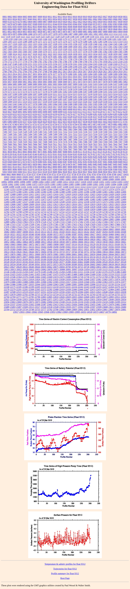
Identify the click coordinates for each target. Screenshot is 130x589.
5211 (55, 94)
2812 (60, 72)
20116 (74, 257)
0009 (40, 16)
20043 (105, 254)
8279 (100, 159)
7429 (45, 139)
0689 (110, 26)
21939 (80, 282)
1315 (125, 41)
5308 (5, 102)
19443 (56, 249)
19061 (123, 242)
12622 (111, 204)
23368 (37, 304)
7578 (70, 142)
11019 (89, 182)
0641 (45, 26)
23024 (86, 299)
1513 (30, 49)
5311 (20, 102)
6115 (85, 112)
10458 (80, 177)
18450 (105, 234)
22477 (105, 289)
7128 (24, 132)
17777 (117, 227)
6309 (50, 117)
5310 (15, 102)
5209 (45, 94)
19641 (25, 252)
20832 (99, 267)
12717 (56, 212)
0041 (35, 19)
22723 (50, 294)
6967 (100, 127)
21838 (62, 279)
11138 (124, 187)
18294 (105, 232)
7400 (125, 137)
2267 (85, 67)
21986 (13, 284)
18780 (62, 239)
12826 (43, 219)
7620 (90, 144)
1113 (110, 34)
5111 (5, 87)
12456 (99, 197)
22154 (117, 284)
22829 (68, 297)
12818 (117, 217)
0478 (10, 24)
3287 (105, 74)
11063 (16, 184)
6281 (95, 114)
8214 (15, 159)
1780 (35, 61)
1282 (95, 41)
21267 (31, 272)
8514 (24, 167)
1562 (5, 51)
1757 (65, 59)
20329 (13, 262)
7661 (25, 147)
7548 (115, 139)
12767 (105, 214)
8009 (100, 149)
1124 (37, 36)
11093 (107, 184)
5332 (115, 102)
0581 (105, 24)
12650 (37, 209)
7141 (45, 132)
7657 (15, 147)
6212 (120, 112)
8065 (25, 152)
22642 (111, 292)
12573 (99, 202)
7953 (60, 149)
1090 (85, 34)
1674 (30, 56)
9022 (105, 167)
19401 (25, 249)
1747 (15, 59)
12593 (117, 202)
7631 (100, 144)
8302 (120, 159)
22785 (31, 297)
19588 (105, 249)
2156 (55, 64)
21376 (105, 272)
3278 (60, 74)
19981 (56, 254)
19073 (37, 244)
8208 (110, 157)
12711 (31, 212)
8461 (40, 164)
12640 (99, 207)
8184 (20, 157)
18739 (25, 239)
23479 (111, 304)
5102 (90, 84)
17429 (93, 224)
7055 (10, 129)
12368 (74, 189)
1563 (10, 51)
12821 (13, 219)
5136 (120, 87)
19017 (93, 242)
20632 (25, 267)
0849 (125, 29)
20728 (86, 267)
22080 (68, 284)
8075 (40, 152)
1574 (65, 51)
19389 (13, 249)
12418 (68, 194)
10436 (25, 177)
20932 (31, 269)
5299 (85, 99)
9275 (80, 169)
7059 (15, 129)
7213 (80, 134)
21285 (43, 272)
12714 (43, 212)
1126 (47, 36)
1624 (60, 54)
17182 (80, 222)
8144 (25, 154)
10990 (117, 179)
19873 (123, 252)
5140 (15, 89)
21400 (123, 272)
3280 (70, 74)
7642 (115, 144)
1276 (65, 41)
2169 (115, 64)
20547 (25, 264)
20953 (37, 269)
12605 (6, 204)
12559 (93, 202)
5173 (20, 92)
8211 (125, 157)
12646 (13, 209)
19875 (6, 254)
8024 (115, 149)
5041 (70, 79)
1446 (60, 46)
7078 (45, 129)
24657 (102, 312)
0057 (70, 19)
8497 (120, 164)
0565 (70, 24)
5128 (85, 87)
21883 (19, 282)
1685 (75, 56)
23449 (80, 304)
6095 (40, 112)
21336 (86, 272)
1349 (10, 46)
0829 (65, 29)
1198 (99, 39)
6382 (60, 119)
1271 (40, 41)
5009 (40, 77)
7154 (75, 132)
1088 (75, 34)
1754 (50, 59)
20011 (86, 254)
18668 (99, 237)
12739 (6, 214)
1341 (100, 44)
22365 (37, 289)
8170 (90, 154)
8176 (115, 154)
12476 (56, 199)
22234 (74, 287)
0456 (110, 21)
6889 (25, 127)
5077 (100, 82)
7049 (5, 129)
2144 (120, 61)
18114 (43, 232)
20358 (50, 262)
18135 (49, 232)
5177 (40, 92)
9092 (125, 167)
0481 (20, 24)
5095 (65, 84)
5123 (59, 87)
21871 (111, 279)
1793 (95, 61)
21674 (56, 277)
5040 (65, 79)
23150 (80, 302)
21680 (68, 277)
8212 (5, 159)
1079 (60, 34)
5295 (75, 99)
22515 (19, 292)
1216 (20, 41)
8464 (45, 164)
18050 (93, 229)
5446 (10, 109)
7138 (30, 132)
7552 (125, 139)
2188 (65, 67)
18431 (99, 234)
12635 (68, 207)
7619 (85, 144)
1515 (40, 49)
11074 (40, 184)
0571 (100, 24)
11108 (65, 187)
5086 (20, 84)
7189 (55, 134)
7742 (100, 147)
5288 (70, 99)
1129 (62, 36)
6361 (40, 119)
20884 (123, 267)
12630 (37, 207)
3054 (40, 74)
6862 (85, 124)
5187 (85, 92)
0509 (40, 24)
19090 (56, 244)
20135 (99, 257)
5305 (115, 99)
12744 (25, 214)
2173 (10, 67)
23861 (105, 309)
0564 (65, 24)
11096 (119, 184)
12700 (117, 209)
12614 (62, 204)
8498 (125, 164)
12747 (37, 214)
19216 (31, 247)
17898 (19, 229)
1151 (97, 36)
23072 (31, 302)
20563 (43, 264)
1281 (90, 41)
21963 (105, 282)
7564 (35, 142)
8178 (120, 154)
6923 (80, 127)
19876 (13, 254)
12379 (13, 192)
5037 (50, 79)
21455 (37, 274)
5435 (120, 107)
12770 (123, 214)
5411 (25, 107)
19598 (111, 249)
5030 (15, 79)
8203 (85, 157)
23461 (99, 304)
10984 (80, 179)
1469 (95, 46)
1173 (79, 39)
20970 (50, 269)
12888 (123, 219)
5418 (60, 107)
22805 (50, 297)
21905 (56, 282)
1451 (80, 46)
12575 (105, 202)
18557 (31, 237)
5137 (125, 87)
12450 (62, 197)
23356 (25, 304)
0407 (45, 21)
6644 (115, 122)
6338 (100, 117)
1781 (40, 61)
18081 (123, 229)
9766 (109, 174)
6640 (95, 122)
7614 (70, 144)
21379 (111, 272)
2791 (15, 72)
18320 (6, 234)
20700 (68, 267)
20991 (68, 269)
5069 (65, 82)
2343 (50, 69)
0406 (40, 21)
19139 (99, 244)
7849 (25, 149)
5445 (5, 109)
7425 (35, 139)
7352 (75, 137)
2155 (50, 64)
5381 (45, 104)
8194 (50, 157)
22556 (62, 292)
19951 (31, 254)
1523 (80, 49)
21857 (92, 279)
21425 (13, 274)
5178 (45, 92)
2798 (45, 72)
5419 (65, 107)
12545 (56, 202)
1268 (30, 41)
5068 (60, 82)
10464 (105, 177)
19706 (50, 252)
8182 (10, 157)
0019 (85, 16)
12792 (111, 217)
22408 (56, 289)
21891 (37, 282)
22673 (6, 294)
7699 (85, 147)
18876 (31, 242)
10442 (43, 177)
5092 (50, 84)
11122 (112, 187)
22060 (50, 284)
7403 (5, 139)
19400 (19, 249)
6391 (70, 119)
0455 (105, 21)
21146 (6, 272)
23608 (105, 307)
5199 (20, 94)
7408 (15, 139)
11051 (101, 182)
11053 (107, 182)
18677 (105, 237)
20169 (25, 259)
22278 (6, 289)
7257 (25, 137)
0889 (110, 31)
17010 (19, 222)
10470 (111, 177)
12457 (105, 197)
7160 (105, 132)
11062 (10, 184)
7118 (20, 132)
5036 (45, 79)
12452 (74, 197)
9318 (45, 172)
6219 (5, 114)
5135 (115, 87)
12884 (105, 219)
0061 (90, 19)
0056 (65, 19)
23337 (13, 304)
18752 (31, 239)
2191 (80, 67)
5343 (10, 104)
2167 (105, 64)
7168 (10, 134)
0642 (50, 26)
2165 (95, 64)
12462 (13, 199)
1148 (82, 36)
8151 (45, 154)
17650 (80, 227)
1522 (75, 49)
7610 (50, 144)
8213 (10, 159)
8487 (110, 164)
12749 (50, 214)
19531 (86, 249)
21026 (80, 269)
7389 (110, 137)
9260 (55, 169)
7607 (40, 144)
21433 (19, 274)
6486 (10, 122)
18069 (117, 229)
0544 (55, 24)
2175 (20, 67)
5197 (10, 94)
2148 (15, 64)
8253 (80, 159)
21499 (93, 274)
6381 (55, 119)
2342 (45, 69)
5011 (50, 77)
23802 (62, 309)
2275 (125, 67)
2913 (10, 74)
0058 (75, 19)
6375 (50, 119)
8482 (90, 164)
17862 (6, 229)
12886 (117, 219)
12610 (37, 204)
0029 (115, 16)
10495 (31, 179)
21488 (74, 274)
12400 (99, 192)
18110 (37, 232)
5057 (10, 82)
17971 (43, 229)
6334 (80, 117)
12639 (93, 207)
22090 (80, 284)
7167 (5, 134)
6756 (55, 124)
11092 (101, 184)
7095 (110, 129)
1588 (10, 54)
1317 (10, 44)
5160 (80, 89)
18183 (68, 232)
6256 (60, 114)
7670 (50, 147)
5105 (105, 84)
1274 (55, 41)
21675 (62, 277)
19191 (13, 247)
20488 (86, 262)
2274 (120, 67)
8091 (70, 152)
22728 (68, 294)
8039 (125, 149)
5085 (15, 84)
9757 (69, 174)
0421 (70, 21)
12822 (19, 219)
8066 (30, 152)
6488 (15, 122)
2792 (20, 72)
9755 (64, 174)
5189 (95, 92)
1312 (110, 41)
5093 (55, 84)
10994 (10, 182)
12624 (123, 204)
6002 (60, 109)
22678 (13, 294)
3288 (110, 74)
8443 (10, 164)
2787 (120, 69)
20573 (56, 264)
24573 (96, 312)
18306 (117, 232)
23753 (37, 309)
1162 (25, 39)
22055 (43, 284)
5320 (55, 102)
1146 (72, 36)
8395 (95, 162)
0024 (95, 16)
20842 (111, 267)
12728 (92, 212)
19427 (43, 249)
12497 (19, 202)
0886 (95, 31)
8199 (70, 157)
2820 (100, 72)
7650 (5, 147)
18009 (56, 229)
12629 (31, 207)
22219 (62, 287)
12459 (117, 197)
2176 (25, 67)
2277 (10, 69)
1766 (110, 59)
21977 (123, 282)
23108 (62, 302)
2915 (20, 74)
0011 (50, 16)
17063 (25, 222)
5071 (70, 82)
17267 (111, 222)
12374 (111, 189)
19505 (74, 249)
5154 (50, 89)
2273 (115, 67)
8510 (15, 167)
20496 (99, 262)
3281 (75, 74)
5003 (10, 77)
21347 (92, 272)
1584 (115, 51)
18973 (68, 242)
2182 (50, 67)
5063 (35, 82)
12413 (43, 194)
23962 (59, 312)
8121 (90, 152)
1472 (100, 46)
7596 (115, 142)
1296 (105, 41)
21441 (31, 274)
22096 (93, 284)
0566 (75, 24)
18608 (62, 237)
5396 (100, 104)
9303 (5, 172)
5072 (75, 82)
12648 (25, 209)
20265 (93, 259)
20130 (80, 257)
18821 (99, 239)
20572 (50, 264)
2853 (110, 72)
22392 (50, 289)
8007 (95, 149)
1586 (125, 51)
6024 (120, 109)
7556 (10, 142)
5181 (60, 92)
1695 (120, 56)
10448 (56, 177)
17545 (37, 227)
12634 (62, 207)
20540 (19, 264)
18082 (6, 232)
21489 (80, 274)
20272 (105, 259)
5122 (54, 87)
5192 (110, 92)
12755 (80, 214)
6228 (45, 114)
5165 (105, 89)
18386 (68, 234)
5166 (110, 89)
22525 (31, 292)
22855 (93, 297)
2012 (110, 61)
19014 (86, 242)
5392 (90, 104)
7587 (90, 142)
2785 (110, 69)
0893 (115, 31)
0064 (105, 19)
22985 (74, 299)
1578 (85, 51)
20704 (74, 267)
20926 (25, 269)
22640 (105, 292)
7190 (60, 134)
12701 (123, 209)
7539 (95, 139)
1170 (65, 39)
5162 (90, 89)
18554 (25, 237)
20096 (43, 257)
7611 (55, 144)
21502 (105, 274)
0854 (20, 31)
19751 (86, 252)
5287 (65, 99)
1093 (100, 34)
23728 (19, 309)
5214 (70, 94)
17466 (117, 224)
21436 (25, 274)
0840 (115, 29)
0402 (24, 21)
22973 (62, 299)
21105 (99, 269)
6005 (65, 109)
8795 (35, 167)
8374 (25, 162)
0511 (50, 24)
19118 (80, 244)
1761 (85, 59)
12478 (68, 199)
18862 (19, 242)
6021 (105, 109)
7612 (60, 144)
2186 (55, 67)
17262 (99, 222)
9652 (110, 172)
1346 (120, 44)
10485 (6, 179)
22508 (13, 292)
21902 (50, 282)
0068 (125, 19)
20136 (105, 257)
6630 (50, 122)
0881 (85, 31)
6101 (65, 112)
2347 (70, 69)
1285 (100, 41)
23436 (74, 304)
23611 (111, 307)
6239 (55, 114)
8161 (55, 154)
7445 (50, 139)
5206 (30, 94)
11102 (29, 187)
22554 (50, 292)
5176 (35, 92)
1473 (105, 46)
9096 (15, 169)
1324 (40, 44)
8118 (85, 152)
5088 (30, 84)
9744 (38, 174)
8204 (90, 157)
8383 (55, 162)
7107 (10, 132)
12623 (117, 204)
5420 (70, 107)
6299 (125, 114)
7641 (110, 144)
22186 (25, 287)
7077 (40, 129)
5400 (120, 104)
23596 (86, 307)
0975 (15, 34)
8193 (45, 157)
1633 (90, 54)
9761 (84, 174)
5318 (45, 102)
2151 (30, 64)
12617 (80, 204)
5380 (40, 104)
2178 (30, 67)
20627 (13, 267)
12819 (123, 217)
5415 (45, 107)
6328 (70, 117)
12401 (105, 192)
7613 (65, 144)
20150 (13, 259)
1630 (75, 54)
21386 (117, 272)
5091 (45, 84)
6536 (20, 122)
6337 (95, 117)
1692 (105, 56)
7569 (50, 142)
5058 (15, 82)
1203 (124, 39)
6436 (115, 119)
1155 (117, 36)
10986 (93, 179)
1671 (15, 56)
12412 (37, 194)
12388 (62, 192)
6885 (10, 127)
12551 (74, 202)
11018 (83, 182)
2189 (70, 67)
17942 (37, 229)
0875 (60, 31)
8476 (70, 164)
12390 (68, 192)
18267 (92, 232)
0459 (125, 21)
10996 (22, 182)
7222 (115, 134)
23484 (123, 304)
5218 (90, 94)
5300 (90, 99)
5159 (75, 89)
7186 (40, 134)
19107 (68, 244)
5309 (10, 102)
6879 (110, 124)
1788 (75, 61)
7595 (110, 142)
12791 (105, 217)
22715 (37, 294)
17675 (86, 227)
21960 (99, 282)
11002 (41, 182)
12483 (99, 199)
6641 (100, 122)
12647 (19, 209)
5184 (75, 92)
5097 (70, 84)
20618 (111, 264)
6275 (65, 114)
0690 (115, 26)
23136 (74, 302)
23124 (68, 302)
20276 (111, 259)
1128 (57, 36)
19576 (93, 249)
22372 (43, 289)
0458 (120, 21)
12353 (13, 189)
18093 (13, 232)
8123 (95, 152)
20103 (50, 257)
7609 (45, 144)
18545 (19, 237)
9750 (48, 174)
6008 (70, 109)
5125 (69, 87)
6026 (5, 112)
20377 (62, 262)
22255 (99, 287)
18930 (56, 242)
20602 (93, 264)
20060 (13, 257)
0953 (5, 34)
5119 (39, 87)
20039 (92, 254)
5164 (100, 89)
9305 (15, 172)
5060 (20, 82)
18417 (93, 234)
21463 (43, 274)
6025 (125, 109)
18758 (37, 239)
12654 (62, 209)
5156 (60, 89)
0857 (35, 31)
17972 (50, 229)
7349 (70, 137)
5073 (80, 82)
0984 (20, 34)
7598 (125, 142)
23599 (99, 307)
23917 (16, 312)
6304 (25, 117)
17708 (93, 227)
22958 (37, 299)
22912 (117, 297)
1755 (55, 59)
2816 (80, 72)
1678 (45, 56)
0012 (55, 16)
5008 (35, 77)
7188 (50, 134)
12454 (86, 197)
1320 (20, 44)
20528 (123, 262)
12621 (105, 204)
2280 (25, 69)
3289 (115, 74)
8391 (75, 162)
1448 (65, 46)
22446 (80, 289)
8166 (80, 154)
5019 (90, 77)
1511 (20, 49)
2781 (90, 69)
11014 (71, 182)
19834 (105, 252)
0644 (60, 26)
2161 (75, 64)
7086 (85, 129)
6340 (110, 117)
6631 (55, 122)
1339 (90, 44)
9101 (25, 169)
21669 (50, 277)
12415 (49, 194)
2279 (20, 69)
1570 (45, 51)
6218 (125, 112)
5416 (50, 107)
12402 (111, 192)
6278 (80, 114)
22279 (13, 289)
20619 (117, 264)
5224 (115, 94)
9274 (75, 169)
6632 (60, 122)
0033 (10, 19)
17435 (99, 224)
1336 (75, 44)
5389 (75, 104)
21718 (80, 277)
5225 (120, 94)
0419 (60, 21)
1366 (45, 46)
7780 (105, 147)
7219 (100, 134)
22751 (105, 294)
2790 (10, 72)
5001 (125, 74)
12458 (111, 197)
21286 (50, 272)
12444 (25, 197)
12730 (105, 212)
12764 (99, 214)
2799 (50, 72)
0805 (15, 29)
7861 (40, 149)
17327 (19, 224)
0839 (110, 29)
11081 (53, 184)
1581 (100, 51)
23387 (43, 304)
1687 (85, 56)
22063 (56, 284)
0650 (85, 26)
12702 (6, 212)
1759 (75, 59)
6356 (15, 119)
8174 (105, 154)
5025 (115, 77)
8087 (60, 152)
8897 (65, 167)
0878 (75, 31)
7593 (100, 142)
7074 (35, 129)
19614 (6, 252)
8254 (85, 159)
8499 (5, 167)
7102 (125, 129)
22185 (19, 287)
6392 (75, 119)
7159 (100, 132)
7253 (15, 137)
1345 (115, 44)
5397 (105, 104)
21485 (68, 274)
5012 (55, 77)
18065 (111, 229)
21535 (6, 277)
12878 (68, 219)
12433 (13, 197)
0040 (30, 19)
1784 (55, 61)
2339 (30, 69)
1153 (107, 36)
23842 (80, 309)
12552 (80, 202)
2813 (65, 72)
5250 (120, 97)
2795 (30, 72)
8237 (55, 159)
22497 (6, 292)
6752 (35, 124)
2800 (55, 72)
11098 (5, 187)
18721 (6, 239)
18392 (80, 234)
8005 (90, 149)
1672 (20, 56)
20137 (111, 257)
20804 (93, 267)
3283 (85, 74)
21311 (80, 272)
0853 (15, 31)
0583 (115, 24)
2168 (110, 64)
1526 (95, 49)
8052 (15, 152)
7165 (120, 132)
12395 (80, 192)
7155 (80, 132)
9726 (28, 174)
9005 (85, 167)
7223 (120, 134)
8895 (60, 167)
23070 (25, 302)
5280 (35, 99)
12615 (68, 204)
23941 (28, 312)
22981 (68, 299)
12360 (25, 189)
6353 (125, 117)
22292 (25, 289)
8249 (70, 159)
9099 (20, 169)
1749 (25, 59)
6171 (105, 112)
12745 (31, 214)
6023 (115, 109)
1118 (8, 36)
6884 (5, 127)
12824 (31, 219)
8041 (5, 152)
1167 (50, 39)
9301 (120, 169)
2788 (125, 69)
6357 (20, 119)
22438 (68, 289)
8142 (15, 154)
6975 (120, 127)
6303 (20, 117)
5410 (20, 107)
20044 (111, 254)
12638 (86, 207)
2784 (105, 69)
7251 (5, 137)
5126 (74, 87)
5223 (110, 94)
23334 (6, 304)
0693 (5, 29)
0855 (25, 31)
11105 (47, 187)
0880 (80, 31)
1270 (35, 41)
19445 (62, 249)
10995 (16, 182)
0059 (80, 19)
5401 (125, 104)
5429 (105, 107)
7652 (10, 147)
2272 (110, 67)
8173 (100, 154)
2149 (20, 64)
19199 (19, 247)
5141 (20, 89)
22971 (50, 299)
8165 (75, 154)
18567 (37, 237)
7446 (55, 139)
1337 (80, 44)
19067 (25, 244)
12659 (93, 209)
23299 (117, 302)
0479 (15, 24)
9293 (100, 169)
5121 (49, 87)
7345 (65, 137)
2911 (125, 72)
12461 (6, 199)
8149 (40, 154)
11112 (83, 187)
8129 (115, 152)
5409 (15, 107)
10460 (86, 177)
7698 (80, 147)
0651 (90, 26)
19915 (25, 254)
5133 (105, 87)
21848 (86, 279)
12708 (19, 212)
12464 (19, 199)
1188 (89, 39)
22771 (19, 297)
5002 (5, 77)
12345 (6, 189)
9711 (24, 174)
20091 (37, 257)
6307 (40, 117)
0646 (70, 26)
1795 (100, 61)
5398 (110, 104)
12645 (6, 209)
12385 (50, 192)
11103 (35, 187)
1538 (125, 49)
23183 (86, 302)
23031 (93, 299)
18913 (43, 242)
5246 (100, 97)
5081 (120, 82)
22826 (62, 297)
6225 (30, 114)
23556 (62, 307)
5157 (65, 89)
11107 (59, 187)
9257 (50, 169)
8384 (60, 162)
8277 (95, 159)
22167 (123, 284)
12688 (99, 209)
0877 (70, 31)
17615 (74, 227)
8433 (125, 162)
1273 (50, 41)
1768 (120, 59)
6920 (65, 127)
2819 (95, 72)
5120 (44, 87)
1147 (77, 36)
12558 (86, 202)
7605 (30, 144)
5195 (125, 92)
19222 (37, 247)
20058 (6, 257)
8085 (55, 152)
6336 (90, 117)
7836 (10, 149)
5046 (85, 79)
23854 (99, 309)
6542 (30, 122)
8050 (10, 152)
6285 (115, 114)
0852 (10, 31)
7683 (70, 147)
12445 (31, 197)
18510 (13, 237)
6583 (35, 122)
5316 (35, 102)
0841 (120, 29)
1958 (105, 61)
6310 (55, 117)
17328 (25, 224)
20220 (56, 259)
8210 (120, 157)
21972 (111, 282)
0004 (20, 16)
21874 (117, 279)
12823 (25, 219)
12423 (92, 194)
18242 (86, 232)
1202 (119, 39)
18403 (86, 234)
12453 (80, 197)
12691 (105, 209)
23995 (77, 312)
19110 (74, 244)
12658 (86, 209)
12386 (56, 192)
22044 (37, 284)
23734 (25, 309)
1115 (120, 34)
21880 (13, 282)
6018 (90, 109)
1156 (122, 36)
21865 (105, 279)
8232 (50, 159)
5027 (125, 77)
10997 (29, 182)
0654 (100, 26)
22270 (117, 287)
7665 (35, 147)
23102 (56, 302)
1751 (35, 59)
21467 (50, 274)
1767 (115, 59)
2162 (80, 64)
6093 (30, 112)
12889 (6, 222)
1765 (105, 59)
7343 (60, 137)
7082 (65, 129)
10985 (86, 179)
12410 (25, 194)
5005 (20, 77)
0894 (120, 31)
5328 (95, 102)
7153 (70, 132)
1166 (45, 39)
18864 (25, 242)
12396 (86, 192)
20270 (99, 259)
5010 (45, 77)
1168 (55, 39)
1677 (40, 56)
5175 (30, 92)
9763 (94, 174)
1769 (125, 59)
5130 (90, 87)
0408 (50, 21)
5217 (85, 94)
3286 (100, 74)
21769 (105, 277)
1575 (70, 51)
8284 (110, 159)
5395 (95, 104)
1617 (30, 54)
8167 (85, 154)
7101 (120, 129)
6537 (25, 122)
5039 (60, 79)
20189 (43, 259)
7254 (20, 137)
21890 (31, 282)
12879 (74, 219)
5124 (64, 87)
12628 (25, 207)
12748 (43, 214)
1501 (110, 46)
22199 (31, 287)
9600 (55, 172)
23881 (123, 309)
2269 (95, 67)
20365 (56, 262)
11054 (113, 182)
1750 (30, 59)
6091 (20, 112)
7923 (50, 149)
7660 (20, 147)
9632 (75, 172)
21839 (68, 279)
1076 (45, 34)
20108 (56, 257)
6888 (20, 127)
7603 (20, 144)
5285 (60, 99)
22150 (111, 284)
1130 (67, 36)
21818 (31, 279)
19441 (50, 249)
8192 (40, 157)
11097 (125, 184)
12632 (50, 207)
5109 (125, 84)
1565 (20, 51)
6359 (30, 119)
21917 (68, 282)
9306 (20, 172)
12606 (13, 204)
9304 (10, 172)
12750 (56, 214)
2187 (60, 67)
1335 (70, 44)
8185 (25, 157)
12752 (68, 214)
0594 (20, 26)
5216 (80, 94)
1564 (15, 51)
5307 (125, 99)
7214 (85, 134)
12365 (56, 189)
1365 (40, 46)
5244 (90, 97)
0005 (25, 16)
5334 (125, 102)
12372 (99, 189)
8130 (120, 152)
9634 (80, 172)
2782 (95, 69)
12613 (56, 204)
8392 (80, 162)
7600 (10, 144)
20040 (99, 254)
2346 (65, 69)
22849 (86, 297)
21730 (86, 277)
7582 (75, 142)
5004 (15, 77)
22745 (99, 294)
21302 (74, 272)
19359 (117, 247)
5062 (30, 82)
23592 (80, 307)
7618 (80, 144)
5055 (125, 79)
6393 (80, 119)
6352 (120, 117)
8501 (10, 167)
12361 (31, 189)
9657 (120, 172)
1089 (80, 34)
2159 (70, 64)
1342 (105, 44)
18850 (123, 239)
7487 (70, 139)
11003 (47, 182)
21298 (68, 272)
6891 (30, 127)
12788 (93, 217)
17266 (105, 222)
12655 (68, 209)
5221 (100, 94)
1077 (50, 34)
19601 (117, 249)
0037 (25, 19)
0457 (115, 21)
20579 (62, 264)
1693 (110, 56)
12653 (56, 209)
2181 (45, 67)
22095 (86, 284)
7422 (30, 139)
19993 (62, 254)
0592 (10, 26)
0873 (50, 31)
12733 (111, 212)
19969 (37, 254)
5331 (110, 102)
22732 (74, 294)
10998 (35, 182)
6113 (80, 112)
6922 (75, 127)
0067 (120, 19)
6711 (120, 122)
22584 (80, 292)
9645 (95, 172)
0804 (10, 29)
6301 (10, 117)
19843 (111, 252)
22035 (31, 284)
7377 (85, 137)
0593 (15, 26)
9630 (65, 172)
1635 (100, 54)
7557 (15, 142)
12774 (13, 217)
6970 (110, 127)
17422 (80, 224)
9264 (60, 169)
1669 (5, 56)
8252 (75, 159)
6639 (90, 122)
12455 (93, 197)
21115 (105, 269)
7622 (95, 144)
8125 (100, 152)
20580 (68, 264)
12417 (62, 194)
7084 (75, 129)
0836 (100, 29)
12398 (93, 192)
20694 (62, 267)
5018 (85, 77)
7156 (85, 132)
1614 (15, 54)
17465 (111, 224)
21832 (49, 279)
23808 (68, 309)
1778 (25, 61)
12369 (80, 189)
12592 (111, 202)
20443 (74, 262)
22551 (43, 292)
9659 (125, 172)
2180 (40, 67)
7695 (75, 147)
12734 (117, 212)
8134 (125, 152)
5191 (105, 92)
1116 (125, 34)
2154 (45, 64)
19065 (13, 244)
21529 (123, 274)
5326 (85, 102)
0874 (55, 31)
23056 (6, 302)
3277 (55, 74)
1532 (100, 49)
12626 (13, 207)
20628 (19, 267)
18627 (68, 237)
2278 (15, 69)
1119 (13, 36)
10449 (62, 177)
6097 (50, 112)
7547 (110, 139)
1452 (85, 46)
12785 (74, 217)
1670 (10, 56)
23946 (46, 312)
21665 (43, 277)
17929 (31, 229)
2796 (35, 72)
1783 (50, 61)
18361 (43, 234)
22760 (6, 297)
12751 (62, 214)
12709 (25, 212)
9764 (99, 174)
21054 (87, 269)
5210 (50, 94)
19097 (62, 244)
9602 (60, 172)
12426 (105, 194)
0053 (50, 19)
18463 (117, 234)
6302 (15, 117)
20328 (6, 262)
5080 (115, 82)
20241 (74, 259)
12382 (31, 192)
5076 (95, 82)
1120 (18, 36)
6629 (45, 122)
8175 (110, 154)
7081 (60, 129)
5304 (110, 99)
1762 (90, 59)
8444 (15, 164)
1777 (20, 61)
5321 (60, 102)
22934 (13, 299)
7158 (95, 132)
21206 (13, 272)
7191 (65, 134)
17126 (43, 222)
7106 (5, 132)
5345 (15, 104)
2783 (100, 69)
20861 (117, 267)
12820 (6, 219)
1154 (112, 36)
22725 (62, 294)
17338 (31, 224)
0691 (120, 26)
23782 (50, 309)
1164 (35, 39)
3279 (65, 74)
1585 (120, 51)
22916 (123, 297)
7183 (25, 134)
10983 (74, 179)
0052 (45, 19)
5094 (60, 84)
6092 (25, 112)
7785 (110, 147)
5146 (45, 89)
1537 (120, 49)
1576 (75, 51)
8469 (55, 164)
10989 (111, 179)
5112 (10, 87)
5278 (25, 99)
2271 (105, 67)
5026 (120, 77)
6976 (125, 127)
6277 (75, 114)
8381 (45, 162)
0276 (19, 21)
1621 (45, 54)
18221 (74, 232)
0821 (35, 29)
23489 (6, 307)
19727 (68, 252)
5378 (35, 104)
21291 (56, 272)
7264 (55, 137)
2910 (120, 72)
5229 (15, 97)
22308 (31, 289)
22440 (74, 289)
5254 (10, 99)
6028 (15, 112)
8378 (35, 162)
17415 (74, 224)
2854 (115, 72)
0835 (95, 29)
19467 (68, 249)
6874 (100, 124)
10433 (6, 177)
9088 (115, 167)
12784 (68, 217)
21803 (123, 277)
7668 (45, 147)
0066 (115, 19)
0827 (55, 29)
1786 (65, 61)
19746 (80, 252)
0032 (5, 19)
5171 (10, 92)
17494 (13, 227)
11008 (59, 182)
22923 (6, 299)
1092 (95, 34)
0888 (105, 31)
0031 (125, 16)
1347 (125, 44)
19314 (74, 247)
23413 (56, 304)
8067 (35, 152)
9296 (110, 169)
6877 (105, 124)
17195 (86, 222)
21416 (6, 274)
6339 (105, 117)
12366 (62, 189)
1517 (50, 49)
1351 (20, 46)
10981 (62, 179)
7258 (30, 137)
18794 (68, 239)
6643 (110, 122)
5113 (15, 87)
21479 (62, 274)
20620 (123, 264)
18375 (62, 234)
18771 (56, 239)
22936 (19, 299)
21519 (111, 274)
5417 (55, 107)
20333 (19, 262)
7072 (30, 129)
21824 (37, 279)
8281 (105, 159)
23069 (19, 302)
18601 (56, 237)
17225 (93, 222)
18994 (74, 242)
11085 (71, 184)
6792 (65, 124)
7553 (5, 142)
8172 (95, 154)
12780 (43, 217)
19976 (50, 254)
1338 (85, 44)
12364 (50, 189)
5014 (65, 77)
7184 (30, 134)
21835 (56, 279)
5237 (55, 97)
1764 (100, 59)
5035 (40, 79)
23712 (13, 309)
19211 (25, 247)
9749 (43, 174)
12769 (117, 214)
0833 (85, 29)
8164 (70, 154)
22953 (25, 299)
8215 (20, 159)
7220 (105, 134)
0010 (45, 16)
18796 (74, 239)
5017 (80, 77)
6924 (85, 127)
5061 (25, 82)
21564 (19, 277)
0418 (55, 21)
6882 (120, 124)
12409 (19, 194)
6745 (125, 122)
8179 (125, 154)
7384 (105, 137)
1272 (45, 41)
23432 (68, 304)
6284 (110, 114)
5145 (40, 89)
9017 (95, 167)
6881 (115, 124)
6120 (100, 112)
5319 (50, 102)
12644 (123, 207)
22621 (99, 292)
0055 (60, 19)
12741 (13, 214)
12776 (25, 217)
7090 (100, 129)
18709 (123, 237)
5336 (5, 104)
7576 (65, 142)
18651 (86, 237)
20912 (7, 269)
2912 (5, 74)
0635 (35, 26)
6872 (90, 124)
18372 (56, 234)
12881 (86, 219)
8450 (25, 164)
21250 (25, 272)
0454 (100, 21)
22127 (105, 284)
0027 (105, 16)
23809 (74, 309)
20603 (99, 264)
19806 (99, 252)
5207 (35, 94)
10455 (68, 177)
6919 (60, 127)
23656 (117, 307)
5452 (40, 109)
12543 (50, 202)
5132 (100, 87)
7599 (5, 144)
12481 (86, 199)
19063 (6, 244)
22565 (68, 292)
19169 (117, 244)
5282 (45, 99)
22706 (31, 294)
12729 (99, 212)
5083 (5, 84)
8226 (45, 159)
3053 (35, 74)
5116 (30, 87)
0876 (65, 31)
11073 (34, 184)
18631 (74, 237)
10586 (56, 179)
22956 (31, 299)
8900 (80, 167)
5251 (125, 97)
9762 (89, 174)
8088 (65, 152)
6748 (15, 124)
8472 (60, 164)
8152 (50, 154)
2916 (25, 74)
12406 (123, 192)
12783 (62, 217)
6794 (75, 124)
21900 (43, 282)
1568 (35, 51)
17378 (50, 224)
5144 (35, 89)
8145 (30, 154)
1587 (5, 54)
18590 (43, 237)
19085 (50, 244)
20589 (74, 264)
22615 (93, 292)
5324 (75, 102)
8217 (30, 159)
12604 (123, 202)
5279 (30, 99)
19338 (92, 247)
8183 (15, 157)
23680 (123, 307)
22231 (68, 287)
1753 (45, 59)
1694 (115, 56)
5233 (35, 97)
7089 (95, 129)
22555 (56, 292)
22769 (13, 297)
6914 (35, 127)
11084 (65, 184)
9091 (120, 167)
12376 (117, 189)
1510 (15, 49)
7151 (60, 132)
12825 (37, 219)
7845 (20, 149)
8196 (55, 157)
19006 (80, 242)
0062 (95, 19)
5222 (105, 94)
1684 (70, 56)
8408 (115, 162)
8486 (105, 164)
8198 (65, 157)
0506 (25, 24)
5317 (40, 102)
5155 (55, 89)
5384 (55, 104)
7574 (60, 142)
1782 (45, 61)
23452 (86, 304)
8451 (30, 164)
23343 (19, 304)
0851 (5, 31)
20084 (31, 257)
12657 (80, 209)
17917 (25, 229)
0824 (50, 29)
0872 (45, 31)
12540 (31, 202)
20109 (62, 257)
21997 (25, 284)
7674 (60, 147)
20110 (68, 257)
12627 (19, 207)
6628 (40, 122)
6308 (45, 117)
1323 (35, 44)
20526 (111, 262)
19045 (111, 242)
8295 (115, 159)
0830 (70, 29)
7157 (90, 132)
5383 (50, 104)
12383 (37, 192)
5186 (80, 92)
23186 (93, 302)
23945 (40, 312)
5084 (10, 84)
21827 (43, 279)
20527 (117, 262)
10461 (93, 177)
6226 (35, 114)
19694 (43, 252)
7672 (55, 147)
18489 (6, 237)
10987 (99, 179)
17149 (56, 222)
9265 (65, 169)
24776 (108, 312)
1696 (125, 56)
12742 (19, 214)
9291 (95, 169)
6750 (25, 124)
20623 (6, 267)
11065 (22, 184)
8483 (95, 164)
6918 (55, 127)
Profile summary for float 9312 (65, 573)
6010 (75, 109)
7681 (65, 147)
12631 (43, 207)
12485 (111, 199)
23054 (123, 299)
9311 (25, 172)
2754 (85, 69)
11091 (95, 184)
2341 (40, 69)
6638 (85, 122)
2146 (5, 64)
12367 (68, 189)
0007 (35, 16)
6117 (90, 112)
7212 (75, 134)
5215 (75, 94)
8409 (120, 162)
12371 (93, 189)
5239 (65, 97)
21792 (117, 277)
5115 (24, 87)
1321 (25, 44)
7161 (110, 132)
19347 (105, 247)
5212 (60, 94)
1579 (90, 51)
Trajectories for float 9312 (65, 569)
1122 (28, 36)
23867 (111, 309)
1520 (65, 49)
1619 (40, 54)
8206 (100, 157)
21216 (19, 272)
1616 (25, 54)
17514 (19, 227)
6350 (115, 117)
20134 (92, 257)
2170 (120, 64)
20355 (43, 262)
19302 (68, 247)
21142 (123, 269)
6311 (60, 117)
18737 (19, 239)
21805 (6, 279)
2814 (70, 72)
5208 (40, 94)
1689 (95, 56)
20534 (13, 264)
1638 (110, 54)
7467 (65, 139)
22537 (37, 292)
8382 (50, 162)
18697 (117, 237)
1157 (126, 36)
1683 (65, 56)
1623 (55, 54)
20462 (80, 262)
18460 (111, 234)
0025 (100, 16)
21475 (56, 274)
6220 (10, 114)
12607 (19, 204)
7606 (35, 144)
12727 (86, 212)
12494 (6, 202)
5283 (50, 99)
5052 (115, 79)
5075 (90, 82)
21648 (31, 277)
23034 (99, 299)
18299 (111, 232)
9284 (85, 169)
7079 (50, 129)
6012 (85, 109)
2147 (10, 64)
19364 (123, 247)
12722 (62, 212)
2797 (40, 72)
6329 (75, 117)
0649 (80, 26)
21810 (13, 279)
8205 (95, 157)
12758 (93, 214)
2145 (125, 61)
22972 (56, 299)
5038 (55, 79)
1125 (42, 36)
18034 (86, 229)
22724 (56, 294)
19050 (117, 242)
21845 (80, 279)
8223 (40, 159)
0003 (15, 16)
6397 (95, 119)
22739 (80, 294)
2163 (85, 64)
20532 (6, 264)
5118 (34, 87)
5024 (110, 77)
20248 (86, 259)
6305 (30, 117)
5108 (120, 84)
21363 (99, 272)
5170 (5, 92)
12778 (31, 217)
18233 (80, 232)
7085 (80, 129)
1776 (15, 61)
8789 (30, 167)
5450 (30, 109)
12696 (111, 209)
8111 (80, 152)
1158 (5, 39)
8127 (110, 152)
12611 (43, 204)
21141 (117, 269)
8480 (80, 164)
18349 (37, 234)
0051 (40, 19)
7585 (80, 142)
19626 (19, 252)
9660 (3, 174)
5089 (35, 84)
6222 (15, 114)
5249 (115, 97)
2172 (5, 67)
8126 (105, 152)
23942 (34, 312)
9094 (5, 169)
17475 (123, 224)
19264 (43, 247)
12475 (50, 199)
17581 (56, 227)
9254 (40, 169)
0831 (75, 29)
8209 (115, 157)
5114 (20, 87)
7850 (30, 149)
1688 (90, 56)
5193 (115, 92)
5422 (80, 107)
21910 (62, 282)
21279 (37, 272)
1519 (60, 49)
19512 (80, 249)
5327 (90, 102)
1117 (3, 36)
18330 (25, 234)
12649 (31, 209)
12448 (50, 197)
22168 (6, 287)
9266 (70, 169)
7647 (120, 144)
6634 (70, 122)
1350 (15, 46)
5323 (70, 102)
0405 (35, 21)
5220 (95, 94)
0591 (5, 26)
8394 (90, 162)
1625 (65, 54)
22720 (43, 294)
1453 (90, 46)
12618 (86, 204)
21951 (93, 282)
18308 (123, 232)
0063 (100, 19)
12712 (37, 212)
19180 (6, 247)
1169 (60, 39)
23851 (86, 309)
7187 (45, 134)
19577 (99, 249)
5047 (90, 79)
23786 (56, 309)
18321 (13, 234)
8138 (5, 154)
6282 (100, 114)
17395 (68, 224)
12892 (13, 222)
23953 (53, 312)
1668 (125, 54)
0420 (65, 21)
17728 (105, 227)
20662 (50, 267)
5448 (20, 109)
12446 (37, 197)
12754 (74, 214)
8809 (40, 167)
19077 (43, 244)
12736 (123, 212)
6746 (5, 124)
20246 (80, 259)
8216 (25, 159)
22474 (99, 289)
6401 (105, 119)
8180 (5, 157)
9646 (100, 172)
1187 (84, 39)
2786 (115, 69)
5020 (95, 77)
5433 (110, 107)
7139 (35, 132)
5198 (15, 94)
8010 (105, 149)
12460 (123, 197)
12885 (111, 219)
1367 (50, 46)
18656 (93, 237)
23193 (99, 302)
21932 (74, 282)
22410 (62, 289)
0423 (80, 21)
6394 (85, 119)
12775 (19, 217)
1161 (20, 39)
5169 (125, 89)
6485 (5, 122)
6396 (90, 119)
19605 (123, 249)
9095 (10, 169)
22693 (19, 294)
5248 (110, 97)
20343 (31, 262)
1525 (90, 49)
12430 (123, 194)
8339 (5, 162)
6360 (35, 119)
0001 (5, 16)
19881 (19, 254)
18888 (37, 242)
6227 (40, 114)
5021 (100, 77)
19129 (92, 244)
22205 (37, 287)
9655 (115, 172)
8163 (65, 154)
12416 (56, 194)
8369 (15, 162)
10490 (19, 179)
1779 (30, 61)
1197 (94, 39)
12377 (123, 189)
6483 (120, 119)
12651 (43, 209)
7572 (55, 142)
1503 (120, 46)
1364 (35, 46)
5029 (10, 79)
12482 (93, 199)
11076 (47, 184)
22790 (37, 297)
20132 (86, 257)
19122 (86, 244)
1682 (60, 56)
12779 (37, 217)
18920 (50, 242)
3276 (50, 74)
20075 (19, 257)
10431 (126, 174)
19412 (37, 249)
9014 (90, 167)
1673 (25, 56)
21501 (99, 274)
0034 (15, 19)
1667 (120, 54)
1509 (10, 49)
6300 (5, 117)
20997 (74, 269)
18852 (6, 242)
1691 (100, 56)
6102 (70, 112)
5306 (120, 99)
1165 (40, 39)
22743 (93, 294)
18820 (93, 239)
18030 (80, 229)
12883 (99, 219)
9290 (90, 169)
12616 (74, 204)
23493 (13, 307)
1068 (30, 34)
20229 (68, 259)
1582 (105, 51)
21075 (93, 269)
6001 (55, 109)
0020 (90, 16)
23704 (6, 309)
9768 (114, 174)
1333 (60, 44)
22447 (86, 289)
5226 (125, 94)
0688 (105, 26)
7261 (40, 137)
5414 (40, 107)
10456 (74, 177)
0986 (25, 34)
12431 (6, 197)
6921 (70, 127)
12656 (74, 209)
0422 (75, 21)
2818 (90, 72)
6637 (80, 122)
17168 (68, 222)
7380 (95, 137)
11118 (100, 187)
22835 (74, 297)
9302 (125, 169)
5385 (60, 104)
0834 (90, 29)
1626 (70, 54)
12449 (56, 197)
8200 (75, 157)
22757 (123, 294)
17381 (56, 224)
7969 (75, 149)
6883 (125, 124)
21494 (86, 274)
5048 (95, 79)
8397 (100, 162)
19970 (43, 254)
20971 (56, 269)
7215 (90, 134)
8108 (75, 152)
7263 (50, 137)
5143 (30, 89)
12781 (50, 217)
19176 (123, 244)
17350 (43, 224)
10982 (68, 179)
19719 (62, 252)
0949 (125, 31)
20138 (117, 257)
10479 (123, 177)
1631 (80, 54)
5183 (70, 92)
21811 (19, 279)
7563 (30, 142)
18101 (31, 232)
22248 (93, 287)
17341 (37, 224)
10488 (13, 179)
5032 (25, 79)
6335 (85, 117)
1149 (87, 36)
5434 (115, 107)
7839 (15, 149)
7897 (45, 149)
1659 (115, 54)
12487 (117, 199)
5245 (95, 97)
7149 (50, 132)
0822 (40, 29)
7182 (20, 134)
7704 (95, 147)
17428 (86, 224)
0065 (110, 19)
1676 (35, 56)
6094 (35, 112)
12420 (80, 194)
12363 (43, 189)
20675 (56, 267)
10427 (119, 174)
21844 (74, 279)
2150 (25, 64)
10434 (13, 177)
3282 (80, 74)
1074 (35, 34)
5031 (20, 79)
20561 (37, 264)
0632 (30, 26)
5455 (50, 109)
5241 (75, 97)
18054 (99, 229)
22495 (117, 289)
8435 (5, 164)
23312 (123, 302)
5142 (25, 89)
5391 (85, 104)
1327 (50, 44)
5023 (105, 77)
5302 (100, 99)
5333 (120, 102)
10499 (43, 179)
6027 (10, 112)
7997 (85, 149)
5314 (24, 102)
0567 (80, 24)
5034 (35, 79)
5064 (40, 82)
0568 (85, 24)
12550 (68, 202)
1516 (45, 49)
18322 (19, 234)
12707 (13, 212)
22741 (86, 294)
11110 (71, 187)
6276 (70, 114)
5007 (30, 77)
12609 (31, 204)
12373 (105, 189)
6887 (15, 127)
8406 (110, 162)
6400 (100, 119)
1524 (85, 49)
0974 (10, 34)
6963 (95, 127)
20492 (93, 262)
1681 (55, 56)
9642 (90, 172)
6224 (25, 114)
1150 (92, 36)
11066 (28, 184)
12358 (19, 189)
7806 (120, 147)
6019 (95, 109)
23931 (22, 312)
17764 (111, 227)
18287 (99, 232)
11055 (119, 182)
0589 (125, 24)
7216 (95, 134)
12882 (93, 219)
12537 (25, 202)
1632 (85, 54)
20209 (50, 259)
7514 (80, 139)
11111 (77, 187)
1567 (30, 51)
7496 (75, 139)
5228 (10, 97)
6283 (105, 114)
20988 (62, 269)
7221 (110, 134)
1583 (110, 51)
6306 (35, 117)
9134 (35, 169)
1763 (95, 59)
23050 (117, 299)
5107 (115, 84)
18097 (19, 232)
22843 (80, 297)
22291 (19, 289)
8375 (30, 162)
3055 (45, 74)
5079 (110, 82)
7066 (20, 129)
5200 (25, 94)
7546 (105, 139)
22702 (25, 294)
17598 (62, 227)
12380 (19, 192)
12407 (6, 194)
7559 (25, 142)
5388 (70, 104)
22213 (50, 287)
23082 (43, 302)
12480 (80, 199)
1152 (102, 36)
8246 (65, 159)
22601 (86, 292)
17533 (25, 227)
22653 (117, 292)
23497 (19, 307)
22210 (43, 287)
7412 (20, 139)
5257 (20, 99)
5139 (10, 89)
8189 (35, 157)
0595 (25, 26)
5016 (75, 77)
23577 (74, 307)
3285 (95, 74)
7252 (10, 137)
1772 (10, 61)
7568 (45, 142)
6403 (110, 119)
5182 (65, 92)
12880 (80, 219)
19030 (105, 242)
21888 (25, 282)
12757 (86, 214)
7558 (20, 142)
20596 (86, 264)
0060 (85, 19)
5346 (20, 104)
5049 (100, 79)
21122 (111, 269)
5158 (70, 89)
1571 (50, 51)
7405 (10, 139)
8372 (20, 162)
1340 (95, 44)
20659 (43, 267)
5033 (30, 79)
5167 (115, 89)
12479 (74, 199)
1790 (85, 61)
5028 (5, 79)
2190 (75, 67)
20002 (80, 254)
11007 (53, 182)
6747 (10, 124)
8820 (45, 167)
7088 (90, 129)
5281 (40, 99)
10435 (19, 177)
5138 (5, 89)
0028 (110, 16)
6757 (60, 124)
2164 (90, 64)
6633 (65, 122)
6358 (25, 119)
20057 (123, 254)
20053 (117, 254)
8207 (105, 157)
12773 (6, 217)
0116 (10, 21)
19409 (31, 249)
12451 (68, 197)
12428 (111, 194)
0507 (30, 24)
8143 (20, 154)
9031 (110, 167)
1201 (114, 39)
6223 (20, 114)
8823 (50, 167)
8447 (20, 164)
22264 (111, 287)
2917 (30, 74)
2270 (100, 67)
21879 (6, 282)
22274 (123, 287)
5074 (85, 82)
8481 (85, 164)
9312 (30, 172)
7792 (115, 147)
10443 (50, 177)
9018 (100, 167)
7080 (55, 129)
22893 (111, 297)
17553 (43, 227)
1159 (10, 39)
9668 (18, 174)
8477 (75, 164)
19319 (80, 247)
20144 (123, 257)
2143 (115, 61)
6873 (95, 124)
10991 (123, 179)
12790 (99, 217)
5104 (100, 84)
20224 (62, 259)
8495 (115, 164)
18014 (68, 229)
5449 (25, 109)
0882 (90, 31)
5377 (30, 104)
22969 (43, 299)
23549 (56, 307)
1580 (95, 51)
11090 (89, 184)
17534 (31, 227)
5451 (35, 109)
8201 (80, 157)
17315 (13, 224)
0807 (20, 29)
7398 (120, 137)
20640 (31, 267)
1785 (60, 61)
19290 (56, 247)
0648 (75, 26)
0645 (65, 26)
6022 (110, 109)
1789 (80, 61)
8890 (55, 167)
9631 (70, 172)
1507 (5, 49)
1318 (15, 44)
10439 (37, 177)
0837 (105, 29)
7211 (70, 134)
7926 (55, 149)
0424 (85, 21)
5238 (60, 97)
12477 (62, 199)
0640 (40, 26)
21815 (25, 279)
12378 (6, 192)
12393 (74, 192)
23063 (13, 302)
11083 (59, 184)
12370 (86, 189)
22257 (105, 287)
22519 (25, 292)
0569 (90, 24)
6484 (125, 119)
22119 (99, 284)
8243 (60, 159)
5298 (80, 99)
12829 (62, 219)
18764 (50, 239)
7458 (60, 139)
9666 (13, 174)
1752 (40, 59)
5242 (80, 97)
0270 (14, 21)
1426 (55, 46)
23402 (50, 304)
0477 (5, 24)
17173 (74, 222)
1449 (70, 46)
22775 (25, 297)
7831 (5, 149)
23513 (31, 307)
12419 (74, 194)
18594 (50, 237)
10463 (99, 177)
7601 (15, 144)
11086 (77, 184)
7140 (40, 132)
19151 (111, 244)
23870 (117, 309)
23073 (37, 302)
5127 (79, 87)
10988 (105, 179)
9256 (45, 169)
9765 (104, 174)
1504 (125, 46)
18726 (13, 239)
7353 (80, 137)
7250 (125, 134)
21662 (37, 277)
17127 (50, 222)
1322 (30, 44)
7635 (105, 144)
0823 (45, 29)
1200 (109, 39)
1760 (80, 59)
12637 (80, 207)
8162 (60, 154)
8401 (105, 162)
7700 (90, 147)
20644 (37, 267)
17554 (50, 227)
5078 (105, 82)
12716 (49, 212)
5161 (85, 89)
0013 (60, 16)
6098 (55, 112)
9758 (74, 174)
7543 (100, 139)
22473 (93, 289)
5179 (50, 92)
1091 (90, 34)
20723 (80, 267)
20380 (68, 262)
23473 (105, 304)
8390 (70, 162)
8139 (10, 154)
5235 (45, 97)
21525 (117, 274)
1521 (70, 49)
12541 (37, 202)
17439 (105, 224)
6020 (100, 109)
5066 (50, 82)
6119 (95, 112)
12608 (25, 204)
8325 (125, 159)
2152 (35, 64)
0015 (70, 16)
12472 (37, 199)
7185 (35, 134)
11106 (53, 187)
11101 (23, 187)
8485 (100, 164)
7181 (15, 134)
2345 (60, 69)
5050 (105, 79)
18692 (111, 237)
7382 (100, 137)
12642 (111, 207)
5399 (115, 104)
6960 (90, 127)
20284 (117, 259)
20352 (37, 262)
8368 (10, 162)
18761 (43, 239)
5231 (25, 97)
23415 (62, 304)
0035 (20, 19)
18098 (25, 232)
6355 (10, 119)
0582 (110, 24)
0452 (90, 21)
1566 (25, 51)
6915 (40, 127)
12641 (105, 207)
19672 (37, 252)
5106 (110, 84)
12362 (37, 189)
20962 (43, 269)
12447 (43, 197)
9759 (79, 174)
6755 (50, 124)
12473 (43, 199)
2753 (80, 69)
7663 (30, 147)
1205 (10, 41)
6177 (110, 112)
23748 (31, 309)
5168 (120, 89)
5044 (75, 79)
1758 (70, 59)
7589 (95, 142)
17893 (13, 229)
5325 (80, 102)
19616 (13, 252)
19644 (31, 252)
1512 (24, 49)
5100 (80, 84)
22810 (56, 297)
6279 (85, 114)
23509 (25, 307)
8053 (20, 152)
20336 (25, 262)
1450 (75, 46)
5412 (30, 107)
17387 (62, 224)
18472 (123, 234)
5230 (20, 97)
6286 (120, 114)
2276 (5, 69)
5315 (30, 102)
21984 (6, 284)
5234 (40, 97)
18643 (80, 237)
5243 (85, 97)
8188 (30, 157)
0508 (35, 24)
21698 (74, 277)
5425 (95, 107)
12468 (25, 199)
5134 (110, 87)
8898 (70, 167)
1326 (45, 44)
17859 (123, 227)
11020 (95, 182)
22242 (80, 287)
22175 (13, 287)
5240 (70, 97)
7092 (105, 129)
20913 (13, 269)
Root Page (65, 578)
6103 (75, 112)
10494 (25, 179)
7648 (125, 144)
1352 (25, 46)
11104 (41, 187)
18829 (117, 239)
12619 (92, 204)
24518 (89, 312)
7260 (35, 137)
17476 (6, 227)
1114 (115, 34)
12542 (43, 202)
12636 (74, 207)
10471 (117, 177)
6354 (5, 119)
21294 (62, 272)
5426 (100, 107)
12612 (49, 204)
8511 (20, 167)
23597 (93, 307)
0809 (25, 29)
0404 (30, 21)
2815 (75, 72)
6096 (45, 112)
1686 (80, 56)
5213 (65, 94)
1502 (115, 46)
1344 (110, 44)
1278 (75, 41)
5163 (95, 89)
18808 (80, 239)
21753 (99, 277)
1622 (50, 54)
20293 (123, 259)
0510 (45, 24)
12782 (56, 217)
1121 (23, 36)
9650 (105, 172)
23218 (105, 302)
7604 (25, 144)
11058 (4, 184)
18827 (111, 239)
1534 (105, 49)
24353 (83, 312)
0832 (80, 29)
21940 (86, 282)
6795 (80, 124)
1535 (110, 49)
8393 (85, 162)
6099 (60, 112)
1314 (120, 41)
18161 (56, 232)
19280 (49, 247)
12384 (43, 192)
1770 (5, 61)
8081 (45, 152)
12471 (31, 199)
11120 (106, 187)
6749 (20, 124)
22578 (74, 292)
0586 (120, 24)
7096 (115, 129)
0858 (40, 31)
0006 (30, 16)
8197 (60, 157)
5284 (55, 99)
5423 (85, 107)
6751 (30, 124)
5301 (95, 99)
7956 (65, 149)
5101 (85, 84)
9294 (105, 169)
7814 (125, 147)
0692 (125, 26)
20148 (6, 259)
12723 (68, 212)
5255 (15, 99)
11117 (94, 187)
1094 (105, 34)
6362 (45, 119)
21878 (123, 279)
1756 (60, 59)
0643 (55, 26)
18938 (62, 242)
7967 (70, 149)
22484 (111, 289)
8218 (35, 159)
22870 (99, 297)
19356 (111, 247)
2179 (35, 67)
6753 (40, 124)
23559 (68, 307)
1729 (5, 59)
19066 (19, 244)
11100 (17, 187)
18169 (62, 232)
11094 (113, 184)
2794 (25, 72)
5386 (65, 104)
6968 (105, 127)
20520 (105, 262)
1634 (95, 54)
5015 (70, 77)
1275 (60, 41)
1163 (30, 39)
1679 (50, 56)
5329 (100, 102)
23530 (50, 307)
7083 (70, 129)
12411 (31, 194)
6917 (50, 127)
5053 (120, 79)
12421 (86, 194)
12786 (80, 217)
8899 (75, 167)
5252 (5, 99)
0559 (60, 24)
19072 (31, 244)
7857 (35, 149)
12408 (13, 194)
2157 (60, 64)
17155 (62, 222)
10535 (50, 179)
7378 (90, 137)
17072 (31, 222)
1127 (52, 36)
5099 (75, 84)
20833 (105, 267)
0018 (80, 16)
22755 (117, 294)
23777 (43, 309)
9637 (85, 172)
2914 (15, 74)
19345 (99, 247)
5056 (5, 82)
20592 (80, 264)
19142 (105, 244)
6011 (80, 109)
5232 (30, 97)
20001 (74, 254)
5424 (90, 107)
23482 (117, 304)
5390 (80, 104)
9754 (59, 174)
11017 (77, 182)
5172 (15, 92)
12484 (105, 199)
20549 (31, 264)
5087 (25, 84)
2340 (35, 69)
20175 (31, 259)
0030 (120, 16)
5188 (90, 92)
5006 (25, 77)
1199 (104, 39)
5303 (105, 99)
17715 (99, 227)
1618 (35, 54)
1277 (70, 41)
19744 (74, 252)
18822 (105, 239)
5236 (50, 97)
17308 (6, 224)
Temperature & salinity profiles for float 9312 (65, 564)
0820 (30, 29)
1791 (90, 61)
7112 (15, 132)
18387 (74, 234)
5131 (95, 87)
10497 (37, 179)
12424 (99, 194)
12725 (80, 212)
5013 (60, 77)
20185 (37, 259)
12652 (50, 209)
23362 (31, 304)
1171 (70, 39)
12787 (86, 217)
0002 (10, 16)
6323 (65, 117)
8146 (35, 154)
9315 (40, 172)
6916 (45, 127)
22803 (43, 297)
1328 (55, 44)
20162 (19, 259)
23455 (93, 304)
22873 (105, 297)
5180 (55, 92)
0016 (75, 16)
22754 (111, 294)
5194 (120, 92)
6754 (45, 124)
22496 (123, 289)
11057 (126, 182)
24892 (114, 312)
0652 (95, 26)
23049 (111, 299)
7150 (55, 132)
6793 (70, 124)
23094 (50, 302)
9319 (50, 172)
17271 (117, 222)
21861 (99, 279)
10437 (31, 177)
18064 (105, 229)
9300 (115, 169)
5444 (125, 107)
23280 (111, 302)
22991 (80, 299)
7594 (105, 142)
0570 (95, 24)
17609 (68, 227)
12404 (117, 192)
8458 (35, 164)
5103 (95, 84)
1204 (5, 41)
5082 (125, 82)
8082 (50, 152)
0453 (95, 21)
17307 (123, 222)
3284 (90, 74)
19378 (6, 249)
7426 (40, 139)
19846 (117, 252)
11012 (65, 182)
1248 (25, 41)
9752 (54, 174)
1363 (30, 46)
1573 (60, 51)
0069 (5, 21)
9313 (35, 172)
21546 (13, 277)
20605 (105, 264)
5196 (5, 94)
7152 (65, 132)
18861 (13, 242)
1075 (40, 34)
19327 (86, 247)
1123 (33, 36)
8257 (90, 159)
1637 (105, 54)
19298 (62, 247)
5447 (15, 109)
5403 (10, 107)
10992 (4, 182)
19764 (93, 252)
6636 (75, 122)
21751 (93, 277)
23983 (71, 312)
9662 (8, 174)
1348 (5, 46)
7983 (80, 149)
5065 (45, 82)
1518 (55, 49)
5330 (105, 102)
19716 (56, 252)
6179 (115, 112)
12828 (56, 219)
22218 (56, 287)
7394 (115, 137)
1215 (15, 41)
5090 (40, 84)
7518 (85, 139)
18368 (50, 234)
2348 (75, 69)
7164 (115, 132)
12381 (25, 192)
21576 (25, 277)
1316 (5, 44)
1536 (115, 49)
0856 (30, 31)
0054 (55, 19)
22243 (86, 287)
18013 (62, 229)
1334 (65, 44)
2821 (105, 72)
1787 (70, 61)
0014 (65, 16)
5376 (25, 104)
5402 (5, 107)
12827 (50, 219)
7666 (40, 147)
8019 (110, 149)
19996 (68, 254)
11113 (89, 187)
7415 (25, 139)
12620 (99, 204)
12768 (111, 214)
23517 (37, 307)
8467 (50, 164)
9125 (30, 169)
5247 (105, 97)
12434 (19, 197)
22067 (62, 284)
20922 (19, 269)
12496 (13, 202)
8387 (65, 162)
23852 (93, 309)
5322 (65, 102)
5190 (100, 92)
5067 (55, 82)
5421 (75, 107)
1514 (35, 49)
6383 (65, 119)
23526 (43, 307)
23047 (105, 299)
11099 (11, 187)
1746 (10, 59)
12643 (117, 207)
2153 (40, 64)
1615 (20, 54)
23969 (65, 312)
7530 (90, 139)
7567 (40, 142)
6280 (90, 114)
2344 (55, 69)
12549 (62, 202)
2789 (5, 72)
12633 (56, 207)
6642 (105, 122)
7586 (85, 142)
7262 (45, 137)
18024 (74, 229)
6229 (50, 114)
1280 (85, 41)
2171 (125, 64)
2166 (100, 64)
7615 (75, 144)
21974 (117, 282)
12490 (123, 199)
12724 (74, 212)
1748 (20, 59)
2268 (90, 67)
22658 (123, 292)
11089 (83, 184)
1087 (70, 34)
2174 (15, 67)
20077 (25, 257)
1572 (55, 51)
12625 (6, 207)
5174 (25, 92)
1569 (40, 51)
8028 (120, 149)
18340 (31, 234)
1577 (80, 51)
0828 (60, 29)
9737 (33, 174)
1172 (74, 39)
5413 (35, 107)
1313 (115, 41)
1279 (80, 41)
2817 (85, 72)
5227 (5, 97)
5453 (45, 109)
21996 (19, 284)
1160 (15, 39)
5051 (110, 79)
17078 (37, 222)
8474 (65, 164)
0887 (100, 31)
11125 (118, 187)
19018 (99, 242)
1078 (55, 34)
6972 (115, 127)
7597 (120, 142)
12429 (117, 194)
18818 (86, 239)
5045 (80, 79)
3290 (120, 74)
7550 (120, 139)
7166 (125, 132)
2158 (65, 64)
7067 (25, 129)
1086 (65, 34)
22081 (74, 284)
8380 (40, 162)
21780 (111, 277)
